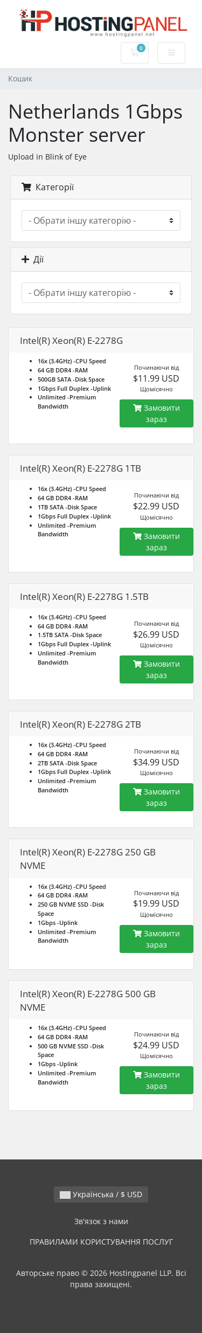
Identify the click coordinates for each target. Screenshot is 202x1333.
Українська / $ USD (101, 1194)
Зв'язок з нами (101, 1221)
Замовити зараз (156, 413)
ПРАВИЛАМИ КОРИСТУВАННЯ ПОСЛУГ (101, 1242)
